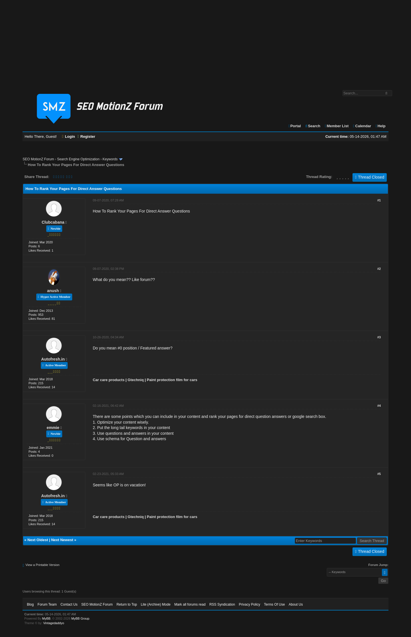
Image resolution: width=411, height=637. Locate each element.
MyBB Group (80, 618)
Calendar (361, 126)
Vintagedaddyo (53, 623)
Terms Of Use (274, 604)
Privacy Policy (249, 604)
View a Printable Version (42, 565)
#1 (379, 200)
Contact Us (69, 604)
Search (313, 126)
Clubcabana (53, 222)
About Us (296, 604)
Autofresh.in (53, 359)
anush (53, 290)
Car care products (108, 380)
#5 (379, 474)
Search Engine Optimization (78, 159)
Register (86, 136)
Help (380, 126)
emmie (53, 427)
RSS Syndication (222, 604)
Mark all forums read (190, 604)
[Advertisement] (205, 42)
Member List (336, 126)
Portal (294, 126)
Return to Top (126, 604)
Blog (30, 604)
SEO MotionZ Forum (38, 159)
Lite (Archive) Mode (155, 604)
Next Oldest (37, 540)
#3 (379, 337)
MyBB (46, 618)
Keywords (110, 159)
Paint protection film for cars (172, 380)
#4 (379, 405)
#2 (379, 268)
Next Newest (62, 540)
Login (68, 136)
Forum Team (47, 604)
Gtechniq (136, 380)
